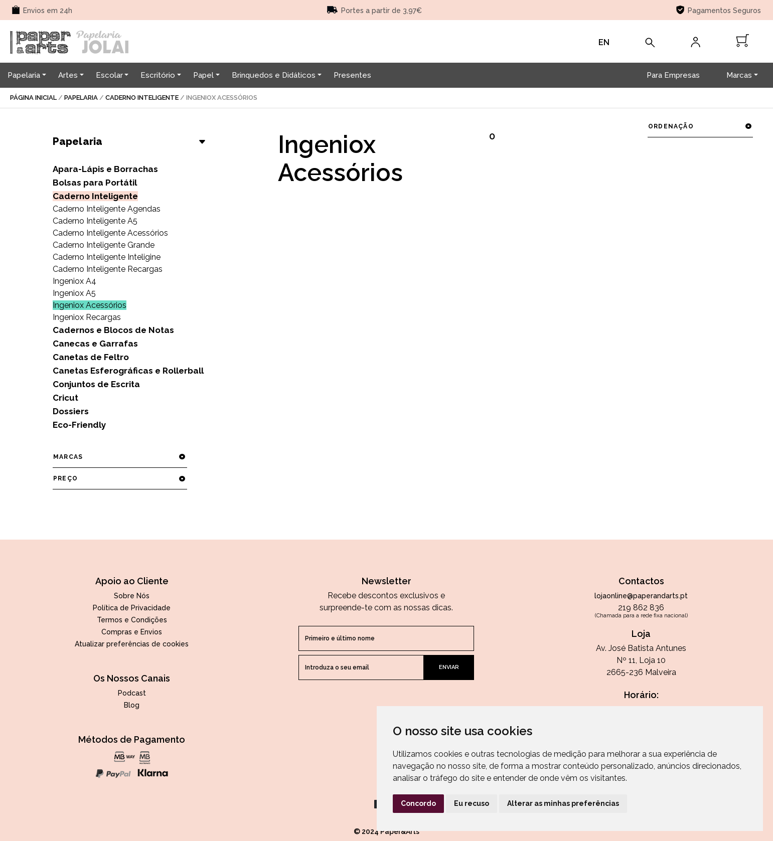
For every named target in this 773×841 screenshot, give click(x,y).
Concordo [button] (418, 803)
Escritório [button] (157, 75)
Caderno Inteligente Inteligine (107, 257)
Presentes (352, 75)
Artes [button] (68, 75)
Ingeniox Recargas (87, 317)
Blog (131, 705)
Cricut (65, 398)
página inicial (33, 97)
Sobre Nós (131, 596)
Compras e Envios (131, 632)
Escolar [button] (109, 75)
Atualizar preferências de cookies (132, 644)
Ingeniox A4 (74, 281)
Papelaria (81, 97)
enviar (449, 667)
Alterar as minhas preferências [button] (563, 803)
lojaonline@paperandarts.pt (641, 596)
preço (119, 478)
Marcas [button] (739, 75)
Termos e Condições (132, 620)
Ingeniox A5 (74, 293)
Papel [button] (203, 75)
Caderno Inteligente (142, 97)
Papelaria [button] (24, 75)
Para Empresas (673, 75)
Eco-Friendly (79, 425)
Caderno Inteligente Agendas (107, 209)
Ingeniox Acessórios (89, 305)
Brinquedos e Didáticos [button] (274, 75)
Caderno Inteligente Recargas (108, 269)
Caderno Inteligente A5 (95, 221)
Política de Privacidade (132, 608)
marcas (119, 456)
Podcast (132, 693)
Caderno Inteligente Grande (103, 245)
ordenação (700, 126)
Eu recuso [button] (471, 803)
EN (603, 42)
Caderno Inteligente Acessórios (110, 233)
